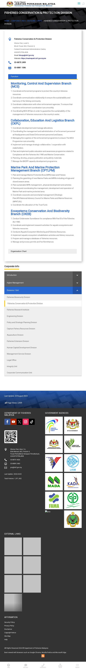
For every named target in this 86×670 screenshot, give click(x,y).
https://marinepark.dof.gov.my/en (33, 58)
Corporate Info (18, 21)
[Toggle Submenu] (77, 275)
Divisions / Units (34, 21)
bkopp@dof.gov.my (26, 55)
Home (6, 21)
